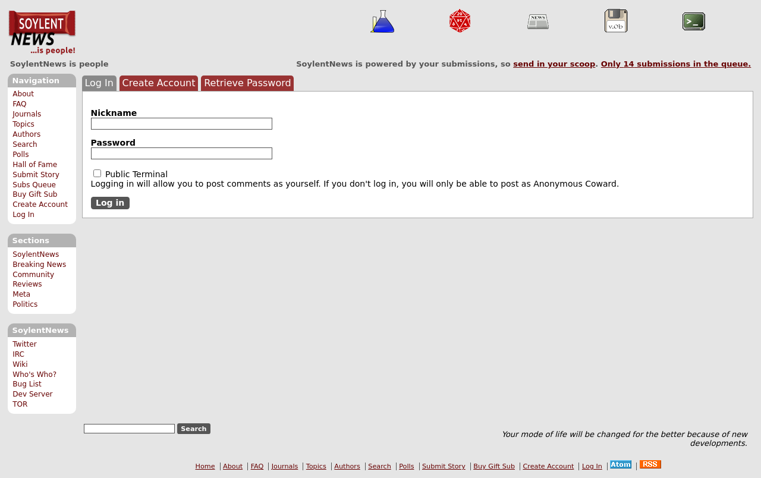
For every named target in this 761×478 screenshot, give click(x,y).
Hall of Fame (34, 165)
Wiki (19, 364)
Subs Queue (34, 185)
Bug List (27, 384)
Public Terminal (130, 174)
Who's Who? (34, 374)
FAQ (19, 104)
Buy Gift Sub (34, 194)
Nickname (114, 113)
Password (113, 142)
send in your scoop (554, 63)
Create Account (40, 204)
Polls (20, 154)
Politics (24, 304)
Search (24, 144)
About (23, 94)
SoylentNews (42, 32)
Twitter (24, 344)
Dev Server (32, 394)
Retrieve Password (247, 83)
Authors (26, 134)
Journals (26, 114)
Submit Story (35, 175)
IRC (18, 354)
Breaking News (39, 264)
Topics (23, 124)
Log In (23, 214)
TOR (19, 404)
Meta (21, 294)
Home (205, 466)
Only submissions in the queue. (676, 63)
